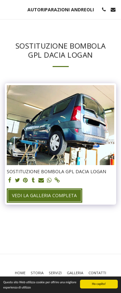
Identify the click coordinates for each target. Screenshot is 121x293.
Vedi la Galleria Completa (44, 195)
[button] (7, 9)
